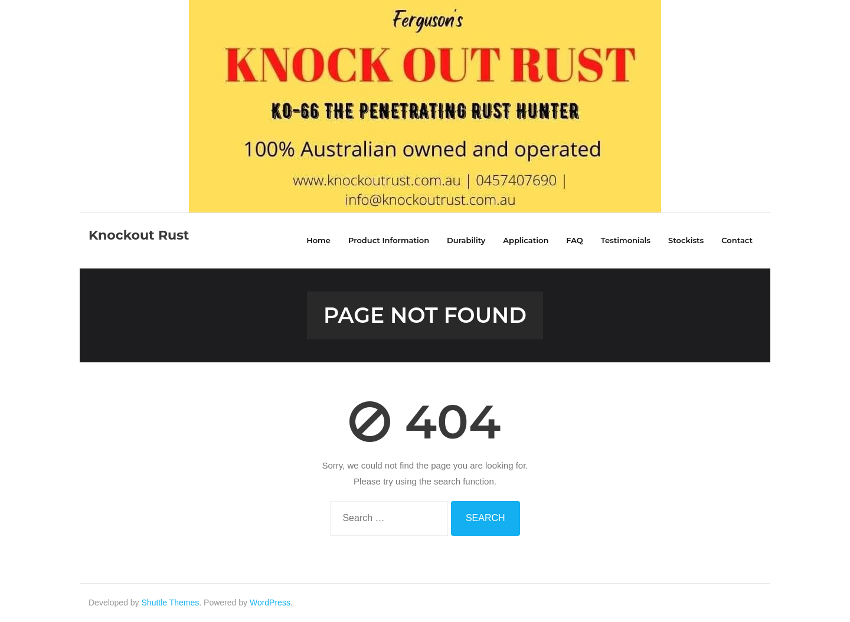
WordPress (270, 602)
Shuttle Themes (171, 602)
